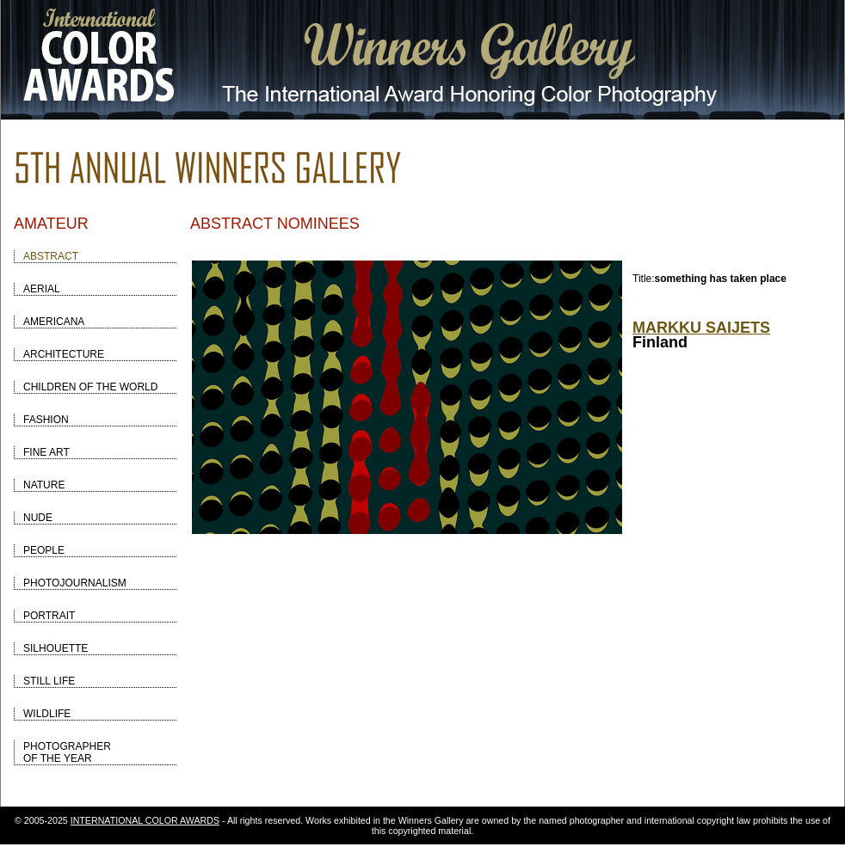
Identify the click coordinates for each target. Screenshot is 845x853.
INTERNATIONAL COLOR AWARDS (145, 820)
